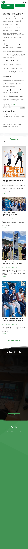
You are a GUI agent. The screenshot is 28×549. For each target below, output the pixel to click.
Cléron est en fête (7, 76)
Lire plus (4, 192)
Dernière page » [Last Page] (13, 105)
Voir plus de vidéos (14, 414)
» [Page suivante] (8, 105)
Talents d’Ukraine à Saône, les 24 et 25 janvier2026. (12, 28)
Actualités (4, 183)
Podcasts (4, 48)
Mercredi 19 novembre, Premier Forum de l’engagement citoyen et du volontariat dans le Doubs (14, 61)
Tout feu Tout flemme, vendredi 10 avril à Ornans (12, 114)
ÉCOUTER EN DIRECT (7, 6)
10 (3, 105)
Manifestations (17, 16)
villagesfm (6, 16)
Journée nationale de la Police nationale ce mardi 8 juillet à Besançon (13, 90)
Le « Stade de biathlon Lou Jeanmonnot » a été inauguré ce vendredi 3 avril (12, 263)
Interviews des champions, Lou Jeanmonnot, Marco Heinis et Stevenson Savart (11, 214)
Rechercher (23, 107)
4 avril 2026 (18, 217)
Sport (22, 16)
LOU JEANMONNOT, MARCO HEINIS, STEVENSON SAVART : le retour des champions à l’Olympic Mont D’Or (12, 320)
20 (5, 105)
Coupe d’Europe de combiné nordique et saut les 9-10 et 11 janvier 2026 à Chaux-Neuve (14, 14)
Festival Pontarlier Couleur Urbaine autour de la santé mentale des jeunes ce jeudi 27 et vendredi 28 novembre (14, 44)
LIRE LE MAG (20, 5)
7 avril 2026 (15, 183)
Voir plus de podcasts (14, 340)
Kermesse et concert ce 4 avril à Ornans (10, 125)
